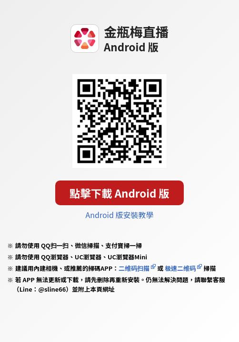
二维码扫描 (134, 268)
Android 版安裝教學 (120, 214)
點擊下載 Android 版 (119, 192)
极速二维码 (180, 268)
